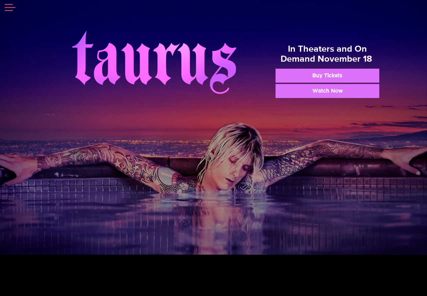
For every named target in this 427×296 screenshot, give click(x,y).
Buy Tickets (327, 75)
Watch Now (327, 91)
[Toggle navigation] (10, 8)
